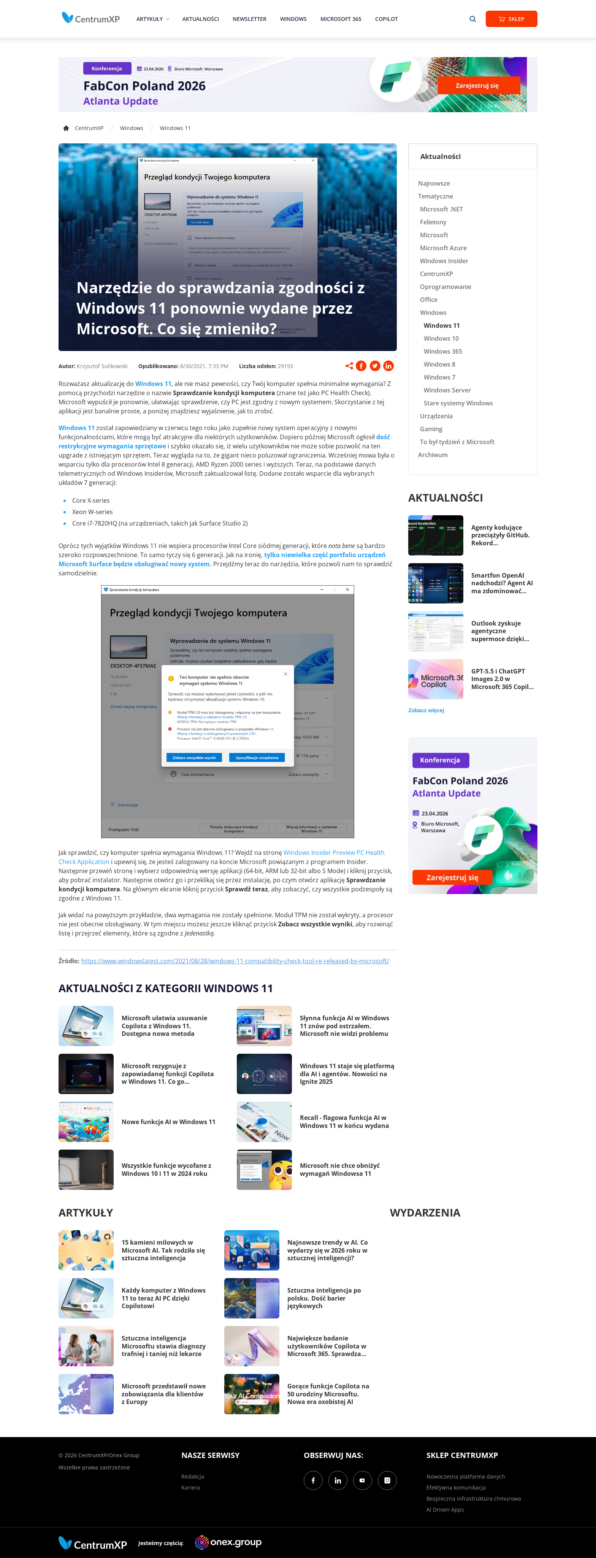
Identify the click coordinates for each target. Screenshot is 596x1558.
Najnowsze (434, 183)
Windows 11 (175, 128)
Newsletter (249, 18)
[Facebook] (313, 1480)
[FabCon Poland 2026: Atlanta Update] (298, 84)
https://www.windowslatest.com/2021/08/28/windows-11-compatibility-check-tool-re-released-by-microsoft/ (235, 961)
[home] (91, 17)
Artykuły (149, 18)
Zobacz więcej (426, 710)
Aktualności (200, 18)
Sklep (512, 18)
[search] (473, 19)
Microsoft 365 (340, 18)
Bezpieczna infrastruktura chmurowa (473, 1498)
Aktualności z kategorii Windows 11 (166, 988)
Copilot (386, 18)
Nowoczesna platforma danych (465, 1476)
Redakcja (192, 1476)
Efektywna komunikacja (456, 1487)
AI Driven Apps (445, 1509)
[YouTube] (362, 1480)
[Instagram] (387, 1480)
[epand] (167, 19)
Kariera (190, 1487)
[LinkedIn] (337, 1480)
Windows (293, 18)
